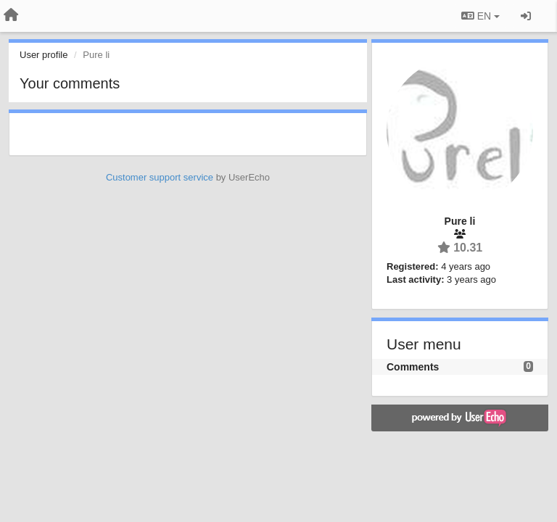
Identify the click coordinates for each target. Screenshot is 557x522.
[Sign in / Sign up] (526, 16)
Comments (413, 367)
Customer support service (159, 177)
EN (480, 16)
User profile (43, 54)
